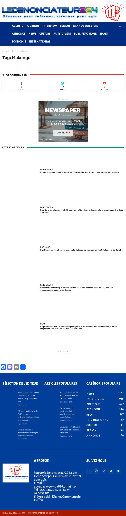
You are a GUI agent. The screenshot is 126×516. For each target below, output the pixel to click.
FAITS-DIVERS (62, 34)
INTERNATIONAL (39, 42)
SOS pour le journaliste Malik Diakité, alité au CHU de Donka (69, 395)
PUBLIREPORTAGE (85, 34)
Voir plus (63, 351)
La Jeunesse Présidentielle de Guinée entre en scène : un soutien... (70, 430)
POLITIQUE (32, 26)
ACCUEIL (17, 26)
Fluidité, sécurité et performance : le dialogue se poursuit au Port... (28, 433)
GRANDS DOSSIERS (85, 26)
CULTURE (44, 34)
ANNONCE (18, 34)
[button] (120, 26)
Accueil (5, 51)
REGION (65, 26)
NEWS (32, 34)
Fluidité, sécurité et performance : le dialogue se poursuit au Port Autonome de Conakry (81, 250)
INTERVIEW (49, 26)
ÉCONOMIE (19, 42)
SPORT (103, 34)
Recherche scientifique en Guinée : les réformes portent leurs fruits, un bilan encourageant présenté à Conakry (76, 289)
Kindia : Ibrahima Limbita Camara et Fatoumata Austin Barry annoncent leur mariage (80, 172)
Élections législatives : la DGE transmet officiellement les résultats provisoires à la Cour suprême (81, 211)
